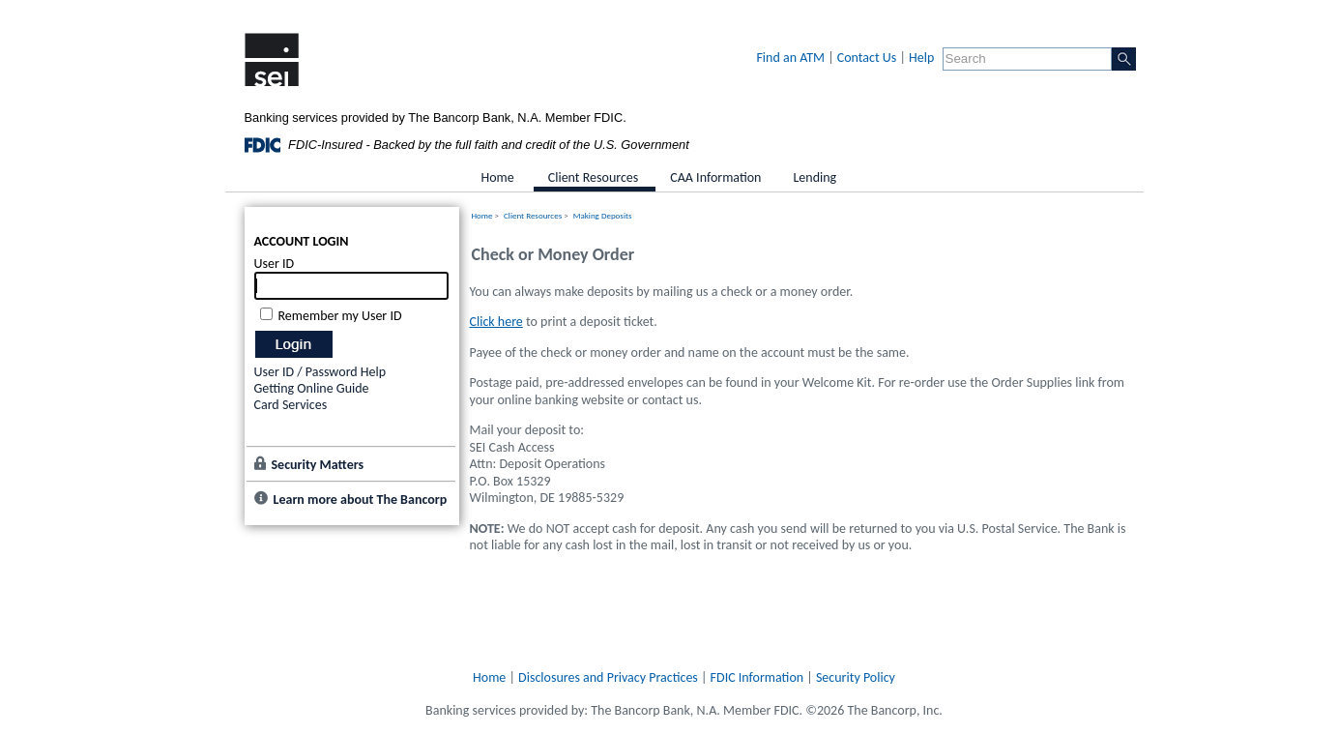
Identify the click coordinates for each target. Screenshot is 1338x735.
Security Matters (318, 464)
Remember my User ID (340, 316)
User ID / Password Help (320, 372)
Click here (496, 321)
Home (482, 215)
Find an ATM (790, 57)
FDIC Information (757, 677)
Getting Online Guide (311, 388)
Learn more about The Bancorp (361, 499)
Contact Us (867, 57)
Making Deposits (602, 215)
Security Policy (855, 677)
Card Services (291, 405)
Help (921, 57)
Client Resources (533, 215)
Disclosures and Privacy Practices (608, 677)
